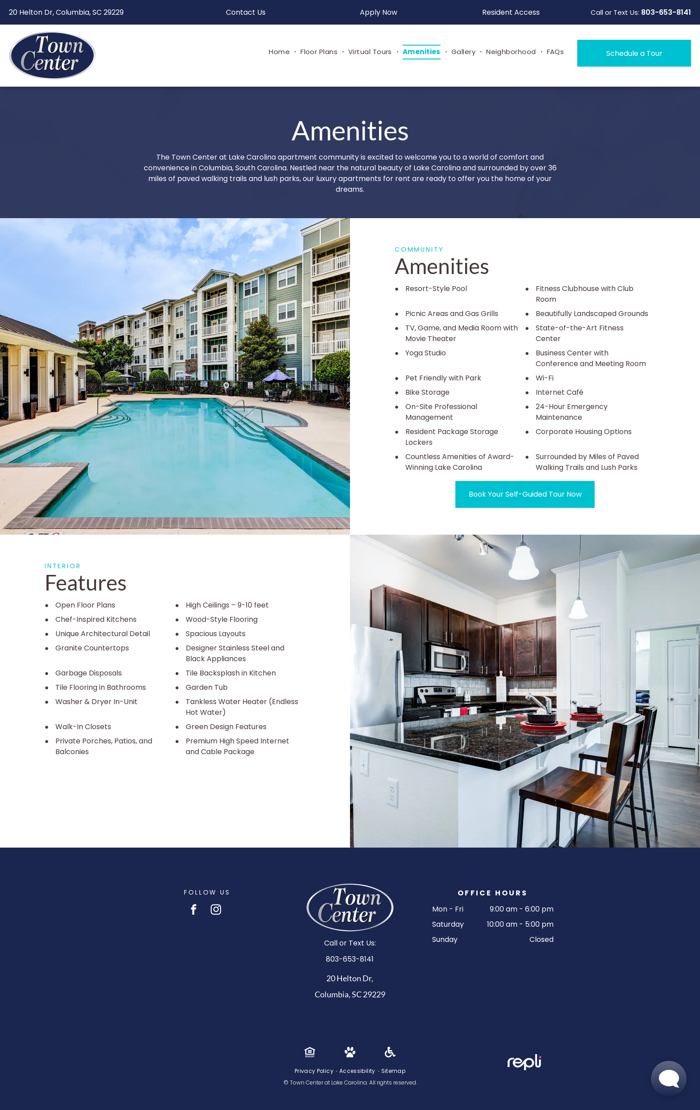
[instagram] (216, 911)
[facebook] (193, 911)
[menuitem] (280, 52)
